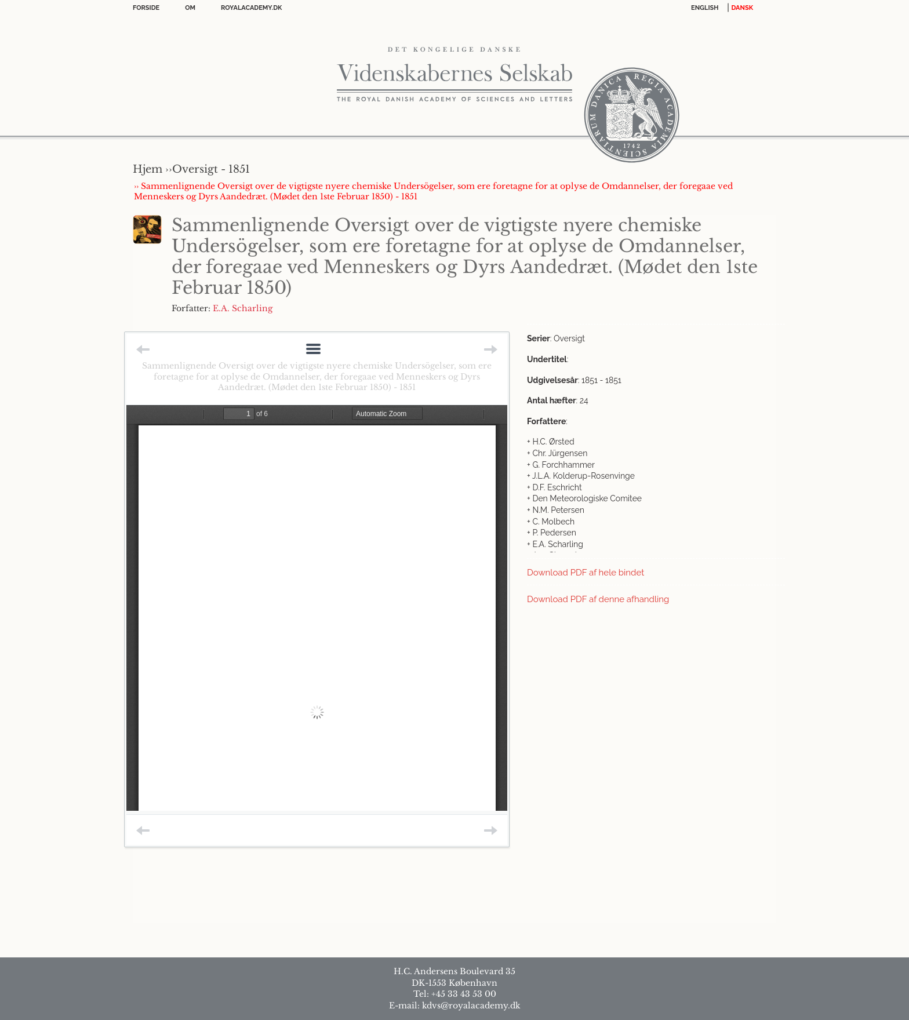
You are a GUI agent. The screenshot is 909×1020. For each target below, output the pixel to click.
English (705, 8)
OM (190, 8)
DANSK (742, 8)
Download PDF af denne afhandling (598, 599)
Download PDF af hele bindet (585, 572)
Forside (146, 8)
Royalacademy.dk (251, 8)
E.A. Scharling (242, 308)
